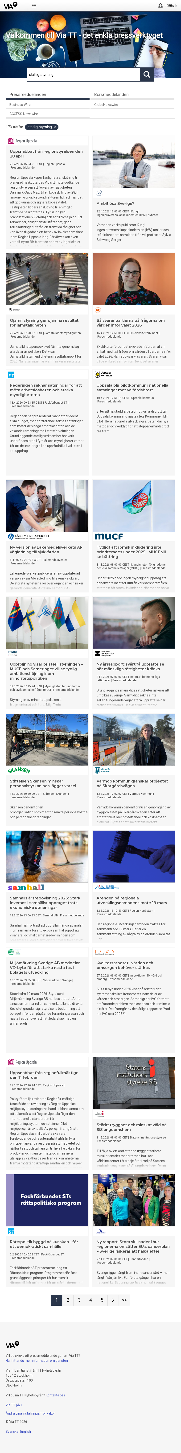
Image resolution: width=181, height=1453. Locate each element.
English (25, 1431)
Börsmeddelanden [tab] (111, 94)
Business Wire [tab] (20, 105)
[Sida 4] (90, 1300)
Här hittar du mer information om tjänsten (37, 1360)
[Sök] (83, 74)
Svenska (12, 1431)
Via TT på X (14, 1405)
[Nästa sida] (113, 1300)
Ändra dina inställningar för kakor (30, 1413)
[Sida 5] (101, 1300)
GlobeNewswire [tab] (106, 105)
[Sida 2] (68, 1300)
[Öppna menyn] (35, 5)
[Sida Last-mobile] (124, 1300)
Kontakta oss (55, 1395)
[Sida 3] (79, 1300)
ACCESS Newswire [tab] (23, 114)
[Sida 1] (56, 1300)
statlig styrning (42, 127)
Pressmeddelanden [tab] (27, 94)
